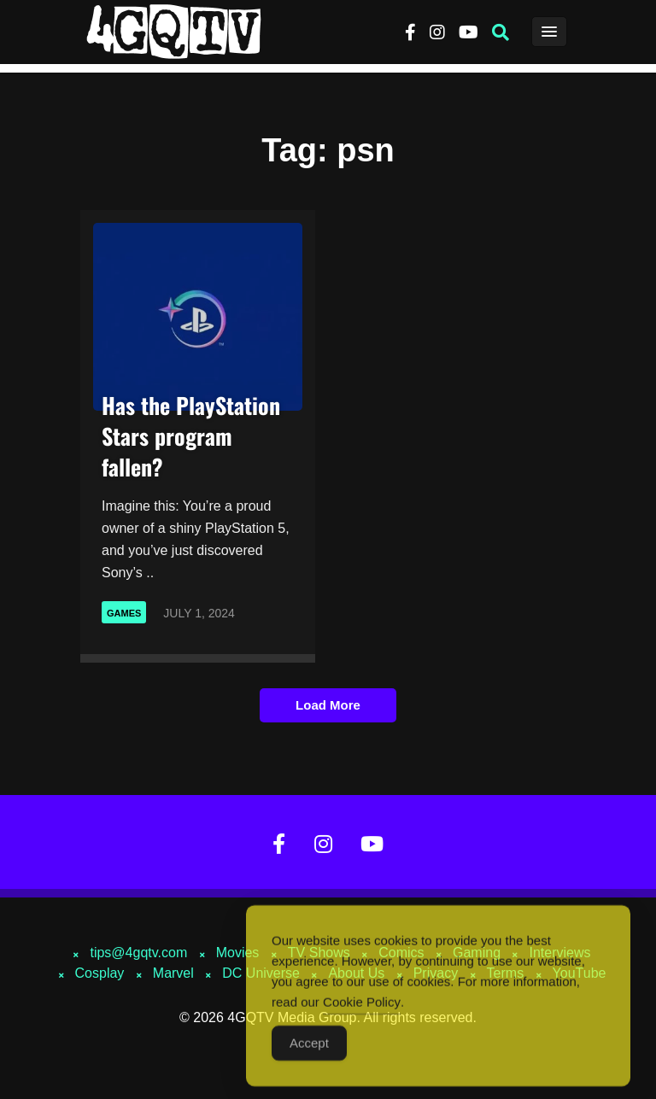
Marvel (173, 973)
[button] (500, 32)
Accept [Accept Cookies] (309, 1051)
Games (124, 613)
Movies (238, 952)
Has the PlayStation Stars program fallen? (191, 436)
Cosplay (100, 973)
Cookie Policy (362, 1010)
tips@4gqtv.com (138, 952)
